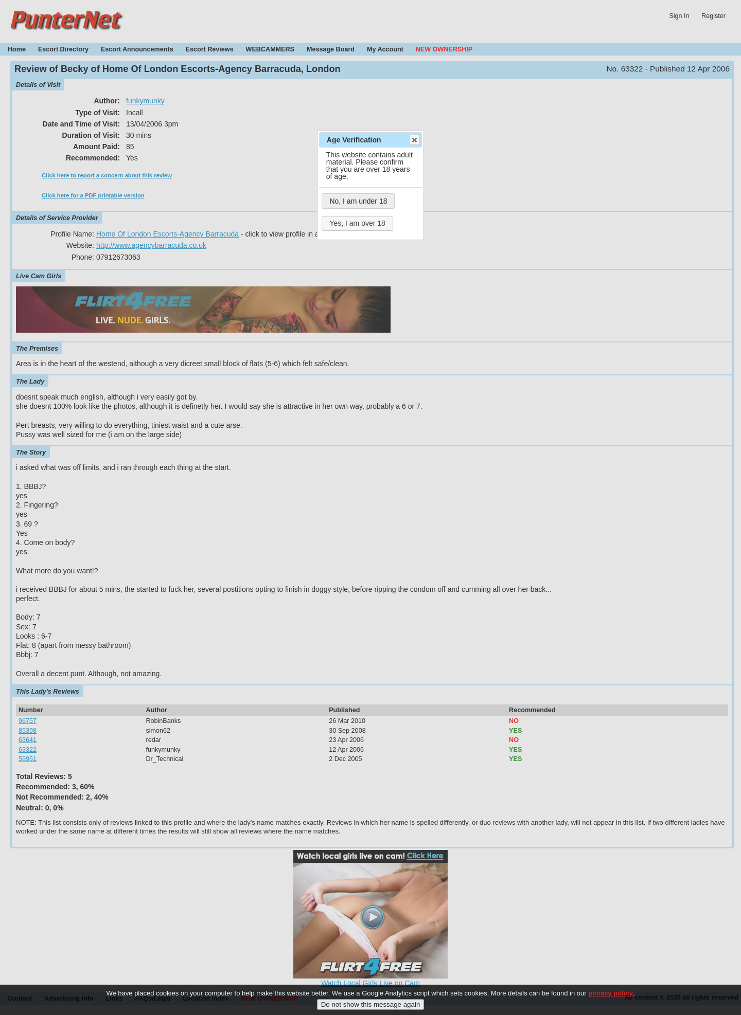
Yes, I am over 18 (357, 223)
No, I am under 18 (358, 201)
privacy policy (610, 1000)
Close (413, 140)
